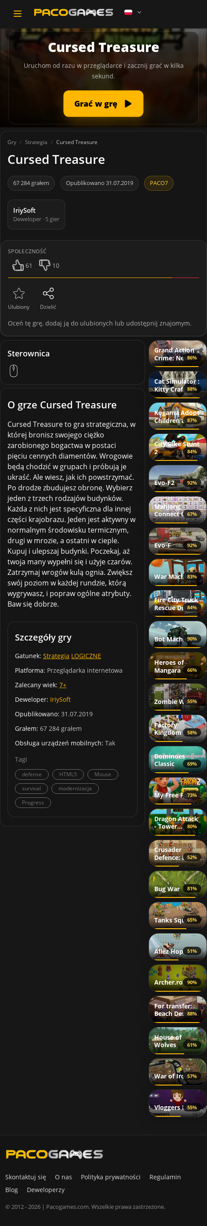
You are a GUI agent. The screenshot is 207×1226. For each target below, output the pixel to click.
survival (31, 788)
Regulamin (165, 1177)
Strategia (56, 656)
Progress (33, 802)
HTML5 (68, 774)
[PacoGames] (54, 1154)
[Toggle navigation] (17, 13)
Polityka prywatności (111, 1177)
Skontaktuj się (25, 1177)
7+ (62, 685)
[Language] (133, 12)
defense (32, 774)
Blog (11, 1189)
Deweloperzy (46, 1189)
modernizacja (75, 788)
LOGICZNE (86, 656)
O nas (63, 1177)
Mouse (102, 774)
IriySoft (60, 699)
